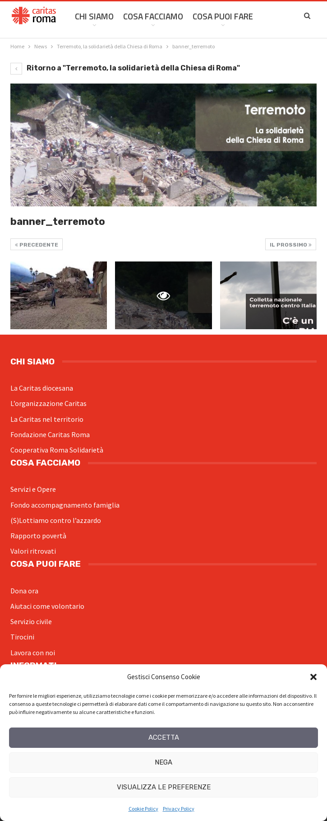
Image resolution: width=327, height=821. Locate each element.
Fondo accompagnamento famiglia (65, 504)
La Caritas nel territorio (46, 419)
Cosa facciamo (153, 16)
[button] (313, 676)
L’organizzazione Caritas (48, 403)
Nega (163, 762)
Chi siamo (94, 16)
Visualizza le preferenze (164, 787)
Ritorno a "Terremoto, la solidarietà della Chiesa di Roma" (125, 68)
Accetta (163, 737)
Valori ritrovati (33, 550)
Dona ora (24, 590)
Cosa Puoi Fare (223, 16)
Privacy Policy (178, 808)
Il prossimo (291, 245)
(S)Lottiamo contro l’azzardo (55, 520)
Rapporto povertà (38, 535)
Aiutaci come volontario (47, 606)
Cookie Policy (143, 808)
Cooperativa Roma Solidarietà (56, 449)
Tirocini (22, 636)
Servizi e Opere (33, 489)
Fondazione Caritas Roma (50, 434)
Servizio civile (31, 621)
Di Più (274, 16)
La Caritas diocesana (41, 387)
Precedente (36, 245)
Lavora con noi (32, 652)
